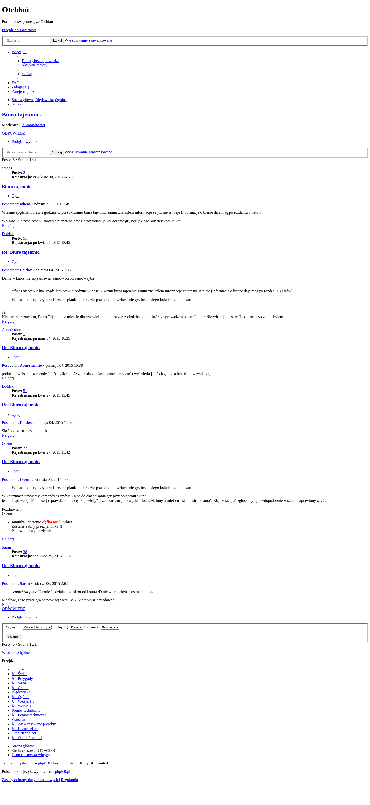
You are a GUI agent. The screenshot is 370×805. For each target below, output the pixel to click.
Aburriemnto (12, 329)
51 (25, 238)
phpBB (43, 763)
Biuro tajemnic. (21, 114)
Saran (6, 547)
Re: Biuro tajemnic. (21, 252)
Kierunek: (101, 627)
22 (25, 448)
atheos (7, 168)
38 (25, 552)
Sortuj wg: (68, 627)
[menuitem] (40, 61)
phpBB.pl (62, 771)
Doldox (8, 234)
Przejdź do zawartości (19, 30)
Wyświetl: (29, 627)
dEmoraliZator (33, 125)
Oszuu (7, 443)
